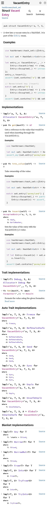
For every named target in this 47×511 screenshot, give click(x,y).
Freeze (31, 314)
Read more (10, 301)
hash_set (17, 7)
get (14, 125)
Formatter (9, 293)
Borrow (18, 441)
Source (5, 18)
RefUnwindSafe (36, 328)
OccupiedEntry (11, 214)
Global (32, 411)
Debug (17, 279)
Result (29, 293)
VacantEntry (21, 3)
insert (16, 211)
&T (31, 125)
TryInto (23, 494)
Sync (29, 365)
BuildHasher (15, 222)
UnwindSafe (10, 414)
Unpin (30, 384)
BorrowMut (20, 452)
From (17, 465)
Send (29, 346)
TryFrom (23, 480)
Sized (23, 437)
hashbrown (7, 7)
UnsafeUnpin (34, 397)
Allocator (9, 117)
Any (16, 431)
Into (21, 470)
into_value (18, 163)
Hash (12, 220)
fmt (9, 290)
